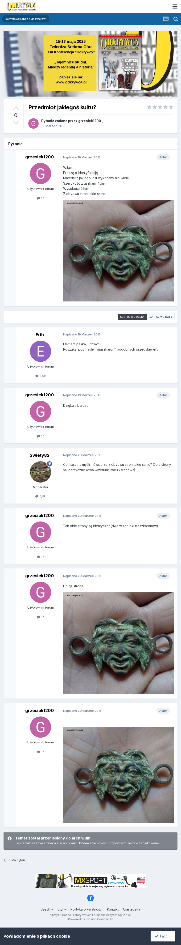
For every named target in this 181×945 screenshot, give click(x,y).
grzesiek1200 (89, 121)
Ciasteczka (131, 909)
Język (47, 909)
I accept (164, 936)
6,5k (40, 376)
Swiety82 (39, 455)
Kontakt (113, 909)
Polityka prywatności (86, 909)
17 (40, 198)
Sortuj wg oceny (132, 316)
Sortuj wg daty (160, 316)
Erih (40, 334)
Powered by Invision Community (90, 919)
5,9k (40, 496)
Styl (62, 909)
